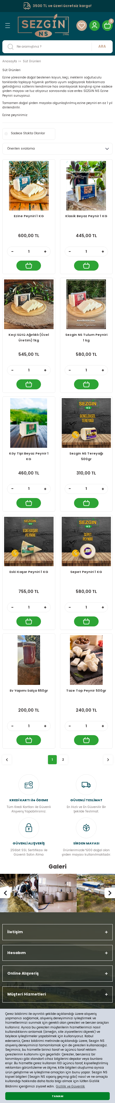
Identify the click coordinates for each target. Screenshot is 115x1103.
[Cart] (107, 25)
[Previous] (5, 893)
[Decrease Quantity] (12, 251)
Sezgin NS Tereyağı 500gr (86, 456)
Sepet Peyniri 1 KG (86, 571)
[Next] (109, 893)
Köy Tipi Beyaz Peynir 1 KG (29, 456)
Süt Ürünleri (32, 61)
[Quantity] (28, 251)
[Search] (57, 46)
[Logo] (43, 25)
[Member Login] (94, 25)
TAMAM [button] (57, 1096)
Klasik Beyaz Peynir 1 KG (86, 216)
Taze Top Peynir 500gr (86, 690)
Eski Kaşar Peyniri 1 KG (28, 571)
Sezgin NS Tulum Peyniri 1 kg (86, 337)
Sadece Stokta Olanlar (28, 133)
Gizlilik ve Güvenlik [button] (70, 1086)
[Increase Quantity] (45, 251)
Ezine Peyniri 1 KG (29, 216)
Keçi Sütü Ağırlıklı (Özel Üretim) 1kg (28, 337)
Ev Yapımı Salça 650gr (29, 690)
